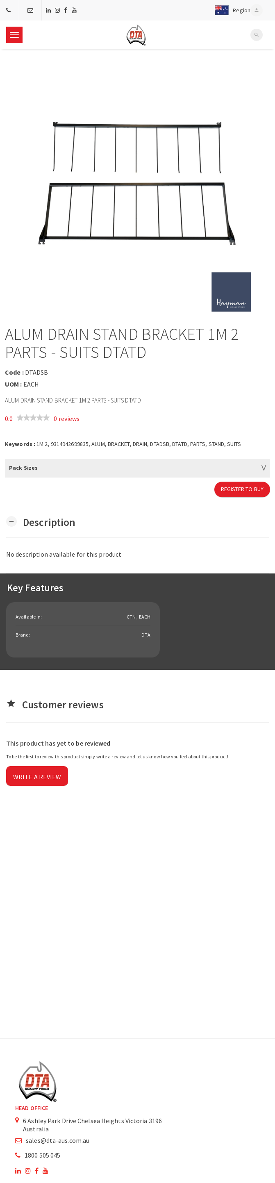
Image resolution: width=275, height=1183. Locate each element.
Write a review (37, 777)
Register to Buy (242, 489)
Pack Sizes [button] (23, 467)
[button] (230, 10)
